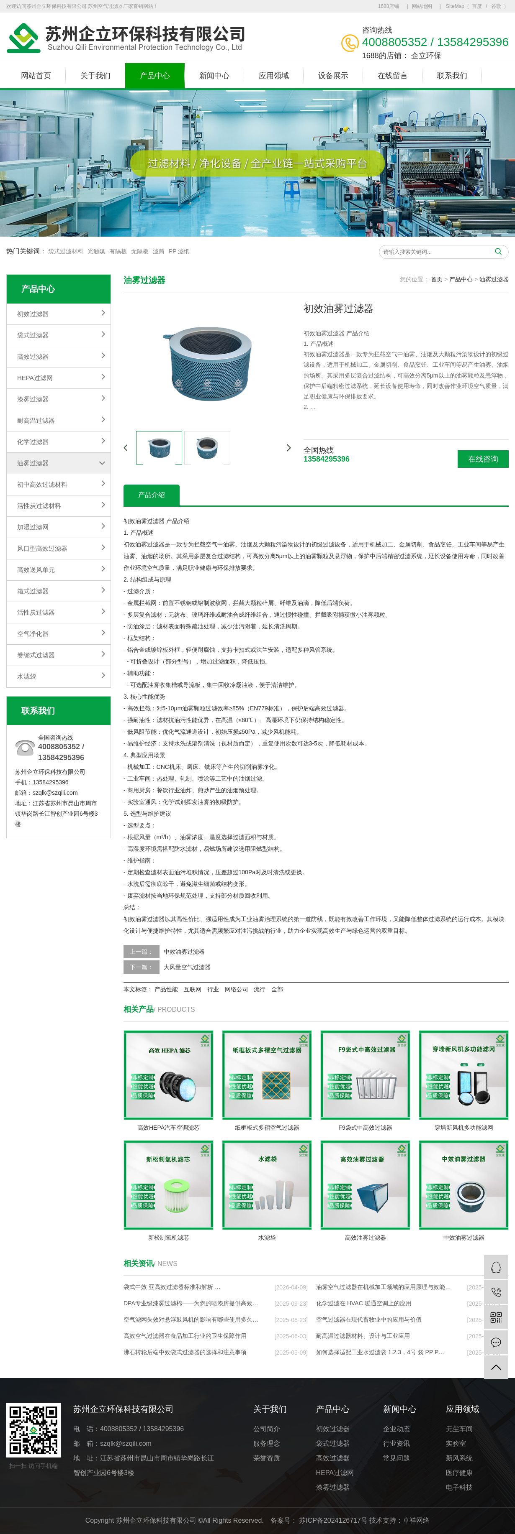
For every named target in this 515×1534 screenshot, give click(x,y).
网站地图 (422, 6)
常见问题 (396, 1458)
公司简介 (266, 1428)
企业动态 (396, 1428)
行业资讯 (396, 1443)
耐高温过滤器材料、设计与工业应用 (363, 1335)
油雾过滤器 (33, 463)
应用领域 (274, 75)
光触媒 (96, 251)
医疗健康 (459, 1472)
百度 (477, 6)
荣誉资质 (266, 1458)
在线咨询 (483, 459)
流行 (259, 989)
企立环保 (426, 55)
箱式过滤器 (33, 591)
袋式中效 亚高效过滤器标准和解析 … (172, 1287)
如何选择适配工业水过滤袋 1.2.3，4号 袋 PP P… (380, 1352)
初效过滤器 (33, 313)
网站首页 (36, 75)
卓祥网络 (416, 1520)
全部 (277, 989)
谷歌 (496, 6)
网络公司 (236, 989)
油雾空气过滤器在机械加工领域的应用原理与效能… (383, 1287)
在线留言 (393, 75)
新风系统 (459, 1458)
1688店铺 (388, 6)
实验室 (456, 1443)
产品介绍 (151, 494)
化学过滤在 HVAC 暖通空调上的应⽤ (364, 1303)
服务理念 (266, 1443)
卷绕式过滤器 (36, 655)
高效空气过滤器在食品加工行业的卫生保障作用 (185, 1335)
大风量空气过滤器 (187, 967)
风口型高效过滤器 (42, 548)
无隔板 (140, 251)
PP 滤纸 (179, 251)
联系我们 (452, 75)
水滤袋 (26, 676)
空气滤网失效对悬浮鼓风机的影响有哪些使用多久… (191, 1319)
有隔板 (118, 251)
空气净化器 (33, 633)
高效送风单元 (36, 569)
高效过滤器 (33, 356)
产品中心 (155, 75)
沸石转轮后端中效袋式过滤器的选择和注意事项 (185, 1352)
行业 (213, 989)
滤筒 (159, 251)
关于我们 (95, 75)
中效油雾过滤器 (184, 951)
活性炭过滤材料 (39, 505)
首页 (437, 279)
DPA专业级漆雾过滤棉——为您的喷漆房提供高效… (191, 1303)
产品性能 (166, 989)
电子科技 (459, 1487)
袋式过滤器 (33, 335)
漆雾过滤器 (33, 399)
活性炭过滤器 (36, 612)
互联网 (192, 989)
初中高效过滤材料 (42, 484)
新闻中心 (214, 75)
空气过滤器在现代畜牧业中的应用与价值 (369, 1319)
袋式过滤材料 (65, 251)
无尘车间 (459, 1428)
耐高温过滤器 (36, 420)
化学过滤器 (33, 441)
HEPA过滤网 (35, 377)
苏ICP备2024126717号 (333, 1520)
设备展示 (333, 75)
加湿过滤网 (33, 527)
